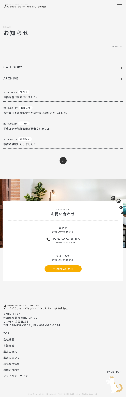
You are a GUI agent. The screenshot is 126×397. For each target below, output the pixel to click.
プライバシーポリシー (17, 376)
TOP (6, 333)
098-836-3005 (65, 240)
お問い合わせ (11, 370)
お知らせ (8, 345)
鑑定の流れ (10, 351)
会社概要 (8, 339)
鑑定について (11, 357)
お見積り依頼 (11, 363)
